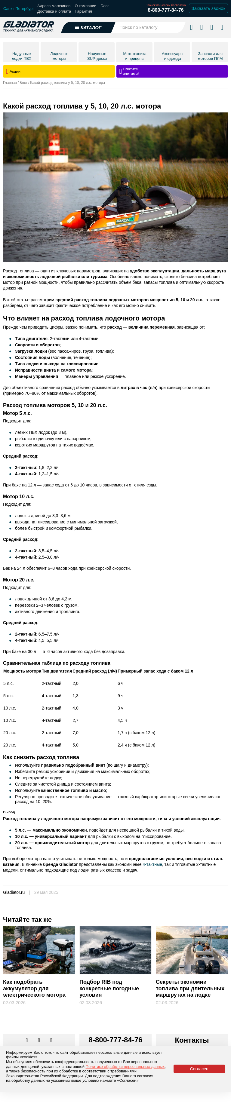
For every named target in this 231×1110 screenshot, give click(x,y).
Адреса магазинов (53, 6)
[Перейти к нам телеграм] (39, 1040)
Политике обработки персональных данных (125, 1066)
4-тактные (152, 864)
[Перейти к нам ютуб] (51, 1040)
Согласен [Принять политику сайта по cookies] (199, 1068)
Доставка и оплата (54, 11)
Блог (104, 6)
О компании (85, 6)
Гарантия (83, 11)
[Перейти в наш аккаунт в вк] (27, 1040)
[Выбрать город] (18, 8)
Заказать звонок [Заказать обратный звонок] (208, 8)
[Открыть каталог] (88, 27)
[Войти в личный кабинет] (211, 27)
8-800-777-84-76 (165, 10)
